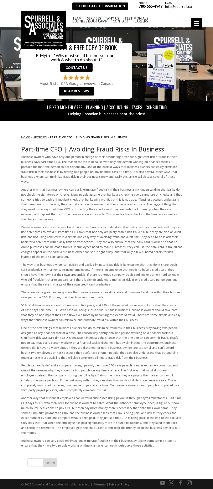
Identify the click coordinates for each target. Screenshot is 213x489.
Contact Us (76, 66)
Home (25, 136)
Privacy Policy (119, 483)
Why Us (112, 16)
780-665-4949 (150, 4)
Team (77, 16)
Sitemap (99, 483)
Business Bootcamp (89, 18)
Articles (40, 136)
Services (94, 16)
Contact (121, 18)
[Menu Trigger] (196, 23)
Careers (141, 18)
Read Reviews (76, 90)
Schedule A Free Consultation (102, 6)
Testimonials (136, 16)
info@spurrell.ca (178, 6)
